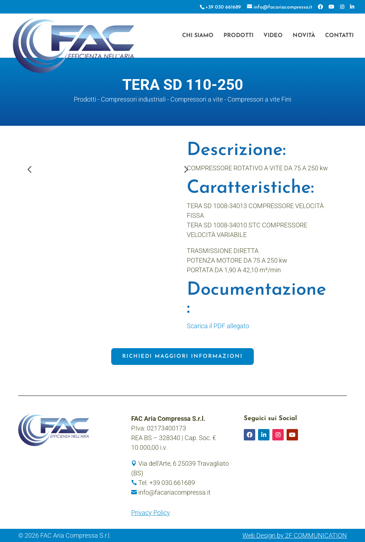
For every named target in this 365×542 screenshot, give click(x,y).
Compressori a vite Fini (259, 99)
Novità (304, 35)
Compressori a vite (196, 99)
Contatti (339, 35)
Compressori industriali (133, 99)
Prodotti (238, 35)
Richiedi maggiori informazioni (182, 356)
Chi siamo (198, 35)
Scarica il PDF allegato (218, 326)
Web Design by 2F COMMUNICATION (294, 535)
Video (273, 35)
